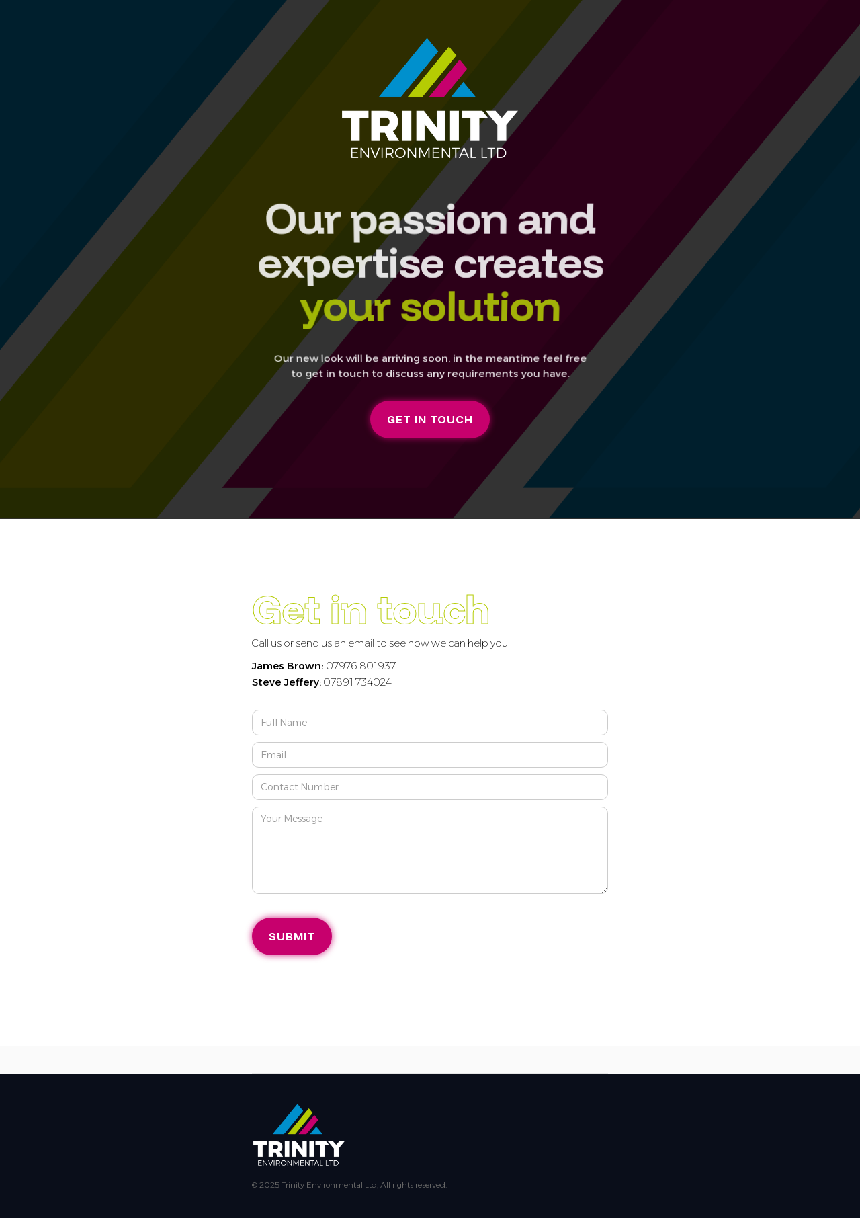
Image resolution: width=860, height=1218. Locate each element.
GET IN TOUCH (430, 419)
